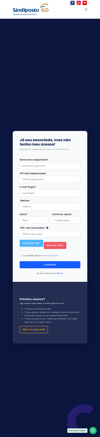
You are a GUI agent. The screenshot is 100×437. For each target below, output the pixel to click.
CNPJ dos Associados (34, 228)
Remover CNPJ (55, 245)
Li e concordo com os (40, 255)
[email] (50, 193)
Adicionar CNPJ (31, 243)
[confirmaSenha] (66, 220)
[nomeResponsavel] (50, 165)
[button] (86, 9)
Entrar (60, 273)
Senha (24, 214)
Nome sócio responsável (34, 159)
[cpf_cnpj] (50, 179)
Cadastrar (50, 264)
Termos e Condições (49, 255)
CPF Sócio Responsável (33, 173)
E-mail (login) (28, 186)
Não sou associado (33, 329)
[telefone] (50, 206)
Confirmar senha (62, 214)
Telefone (25, 200)
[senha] (34, 220)
